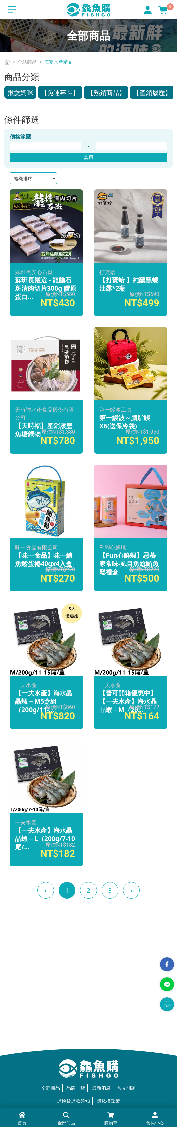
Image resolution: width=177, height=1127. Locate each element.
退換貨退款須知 (73, 1101)
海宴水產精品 (58, 62)
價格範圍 (20, 136)
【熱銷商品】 (106, 92)
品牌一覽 (75, 1088)
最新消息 (101, 1088)
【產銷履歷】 (152, 92)
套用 (88, 157)
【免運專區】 (60, 92)
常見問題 (126, 1088)
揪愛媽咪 (20, 92)
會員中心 (155, 1119)
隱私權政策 (108, 1101)
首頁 (22, 1119)
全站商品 (27, 62)
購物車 (110, 1119)
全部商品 (50, 1088)
